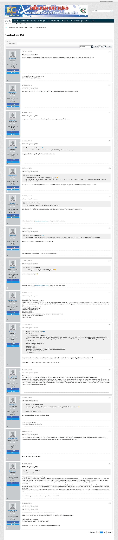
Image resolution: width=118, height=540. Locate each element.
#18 (110, 113)
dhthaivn (12, 203)
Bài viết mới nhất (11, 43)
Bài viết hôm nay (10, 24)
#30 (110, 503)
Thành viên (19, 24)
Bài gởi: (12, 67)
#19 (110, 141)
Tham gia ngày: (11, 64)
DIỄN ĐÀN (11, 27)
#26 (110, 369)
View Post (42, 147)
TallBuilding (12, 235)
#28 (110, 431)
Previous (92, 532)
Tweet (13, 72)
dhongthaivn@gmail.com (41, 221)
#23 (110, 260)
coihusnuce (12, 120)
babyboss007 (12, 92)
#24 (110, 293)
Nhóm (93, 21)
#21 (110, 196)
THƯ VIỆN (65, 21)
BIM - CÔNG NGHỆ (53, 21)
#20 (110, 168)
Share (13, 70)
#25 (110, 324)
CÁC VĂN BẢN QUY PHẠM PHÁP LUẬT (33, 21)
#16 (110, 51)
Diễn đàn (8, 21)
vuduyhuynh (12, 405)
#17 (110, 85)
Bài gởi (9, 41)
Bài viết (16, 21)
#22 (110, 228)
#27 (110, 397)
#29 (110, 464)
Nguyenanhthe (12, 510)
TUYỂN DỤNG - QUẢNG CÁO (80, 21)
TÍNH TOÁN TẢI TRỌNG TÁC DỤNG (23, 27)
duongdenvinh (12, 300)
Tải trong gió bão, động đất (40, 27)
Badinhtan (12, 332)
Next (109, 532)
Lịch (25, 24)
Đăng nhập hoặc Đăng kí (106, 1)
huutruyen (12, 58)
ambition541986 (12, 438)
